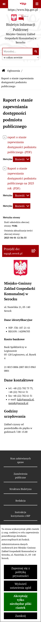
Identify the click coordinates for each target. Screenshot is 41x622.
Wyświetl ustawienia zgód (20, 586)
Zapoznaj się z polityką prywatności (20, 572)
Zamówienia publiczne (20, 475)
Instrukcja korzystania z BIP (20, 514)
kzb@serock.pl (25, 399)
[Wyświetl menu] (37, 4)
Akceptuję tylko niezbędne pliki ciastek (20, 602)
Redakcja (20, 500)
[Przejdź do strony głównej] (20, 30)
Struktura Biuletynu (20, 489)
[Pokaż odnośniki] (4, 4)
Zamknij (20, 616)
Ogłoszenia (13, 70)
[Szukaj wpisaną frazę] (36, 51)
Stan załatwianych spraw (20, 460)
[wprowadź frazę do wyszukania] (17, 51)
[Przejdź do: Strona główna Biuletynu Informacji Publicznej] (3, 70)
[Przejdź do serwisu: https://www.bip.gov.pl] (23, 6)
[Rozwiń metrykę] (21, 159)
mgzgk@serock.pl (18, 403)
